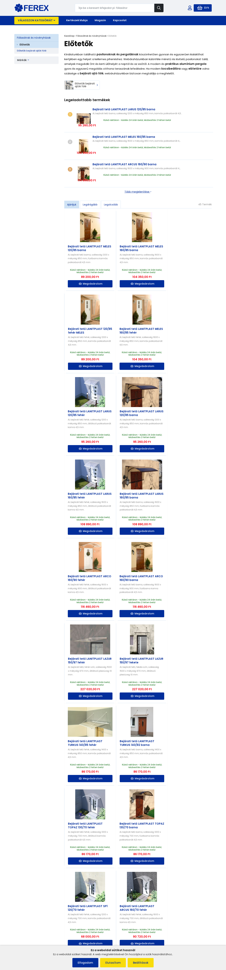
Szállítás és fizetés (26, 932)
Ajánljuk (71, 180)
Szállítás (71, 927)
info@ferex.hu (179, 920)
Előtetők (25, 44)
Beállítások (140, 963)
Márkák (23, 60)
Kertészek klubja (77, 20)
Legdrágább (90, 180)
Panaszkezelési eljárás (29, 923)
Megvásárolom (89, 259)
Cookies (21, 927)
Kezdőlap (69, 35)
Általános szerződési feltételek (33, 918)
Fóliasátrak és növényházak (34, 37)
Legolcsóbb (111, 180)
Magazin (100, 20)
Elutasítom (113, 963)
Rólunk (20, 936)
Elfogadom (85, 963)
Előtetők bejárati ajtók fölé (31, 50)
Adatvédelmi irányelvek (29, 941)
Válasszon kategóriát (36, 20)
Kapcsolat (120, 20)
